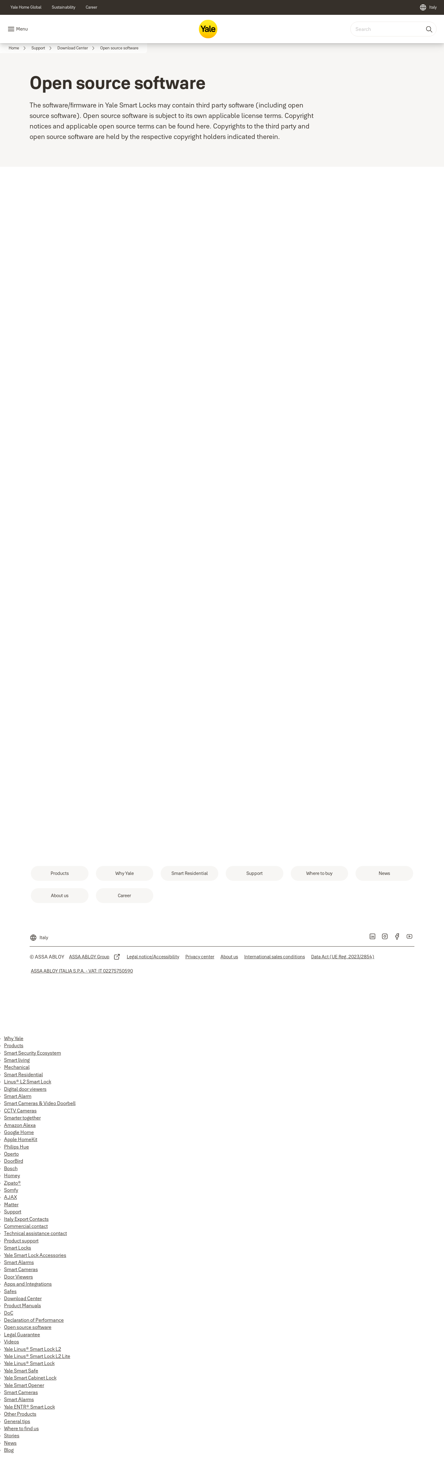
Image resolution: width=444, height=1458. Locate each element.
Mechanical (17, 1067)
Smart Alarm (17, 1096)
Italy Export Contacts (26, 1219)
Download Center (23, 1298)
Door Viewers (18, 1277)
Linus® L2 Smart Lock (27, 1081)
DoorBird (13, 1161)
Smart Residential (23, 1074)
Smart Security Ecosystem (32, 1053)
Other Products (20, 1414)
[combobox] (393, 29)
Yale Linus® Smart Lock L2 (32, 1349)
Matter (11, 1204)
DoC (8, 1313)
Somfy (11, 1190)
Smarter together (22, 1118)
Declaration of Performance (34, 1320)
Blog (9, 1450)
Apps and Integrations (28, 1284)
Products (13, 1045)
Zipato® (12, 1183)
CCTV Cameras (20, 1110)
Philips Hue (16, 1147)
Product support (21, 1240)
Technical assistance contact (35, 1233)
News (10, 1443)
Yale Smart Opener (24, 1385)
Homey (12, 1175)
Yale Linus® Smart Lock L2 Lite (37, 1356)
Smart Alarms (19, 1262)
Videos (11, 1341)
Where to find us (21, 1428)
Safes (10, 1291)
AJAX (10, 1197)
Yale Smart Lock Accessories (35, 1255)
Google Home (19, 1132)
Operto (11, 1154)
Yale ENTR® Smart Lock (29, 1407)
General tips (17, 1421)
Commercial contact (26, 1226)
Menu (22, 29)
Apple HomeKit (20, 1139)
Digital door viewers (25, 1089)
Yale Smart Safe (21, 1371)
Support (12, 1211)
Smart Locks (17, 1248)
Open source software (27, 1327)
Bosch (11, 1168)
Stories (11, 1435)
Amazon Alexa (20, 1125)
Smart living (17, 1060)
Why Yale (13, 1038)
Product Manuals (22, 1305)
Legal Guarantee (22, 1334)
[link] (25, 7)
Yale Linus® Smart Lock (29, 1363)
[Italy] (428, 7)
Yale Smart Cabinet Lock (30, 1378)
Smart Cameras (21, 1269)
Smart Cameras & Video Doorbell (40, 1103)
